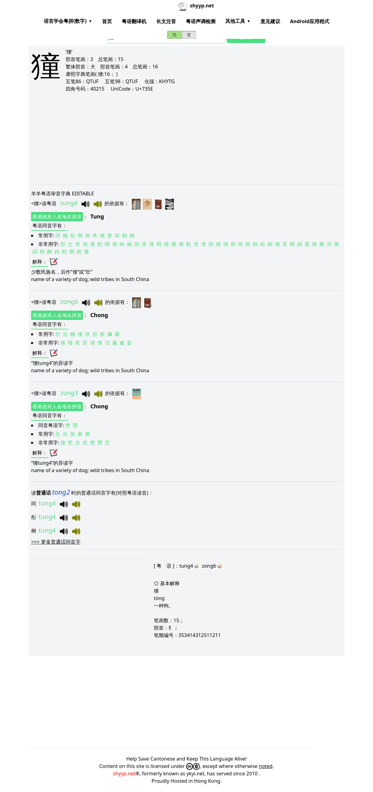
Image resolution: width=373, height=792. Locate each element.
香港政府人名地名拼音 (57, 216)
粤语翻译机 (134, 21)
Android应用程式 (309, 21)
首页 (107, 21)
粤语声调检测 (200, 21)
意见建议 (270, 21)
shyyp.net (124, 773)
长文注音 (166, 21)
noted (266, 766)
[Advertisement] (186, 138)
